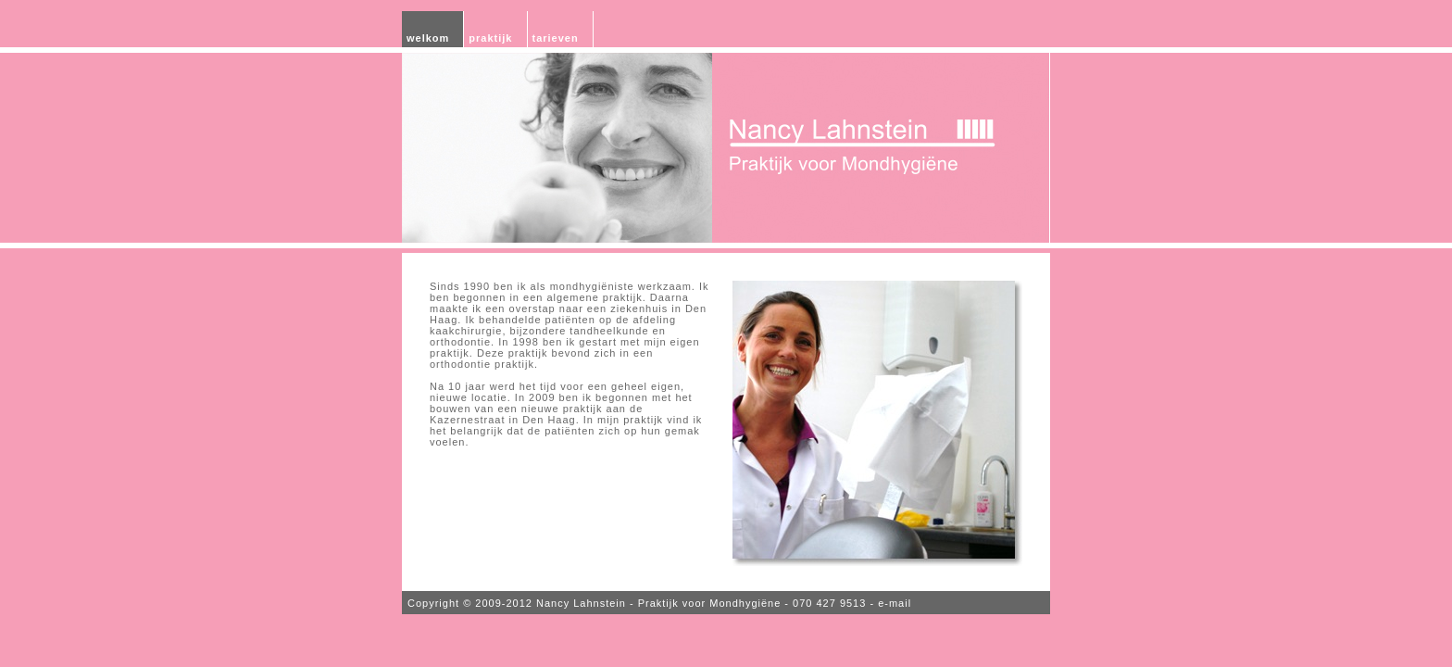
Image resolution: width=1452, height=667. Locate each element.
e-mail (894, 603)
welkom (428, 38)
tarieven (555, 38)
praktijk (490, 38)
